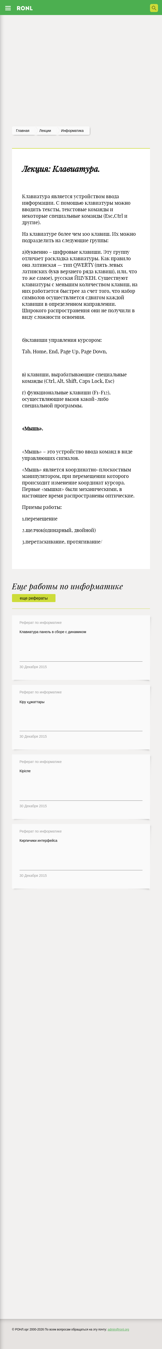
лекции (45, 131)
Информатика (72, 131)
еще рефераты (34, 598)
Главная (22, 131)
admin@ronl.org (118, 1329)
